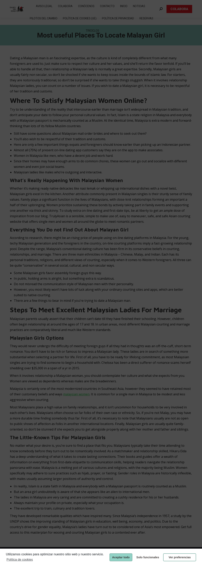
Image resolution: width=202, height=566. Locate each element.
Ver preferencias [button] (180, 557)
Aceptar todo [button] (121, 557)
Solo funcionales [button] (147, 557)
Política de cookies (20, 559)
